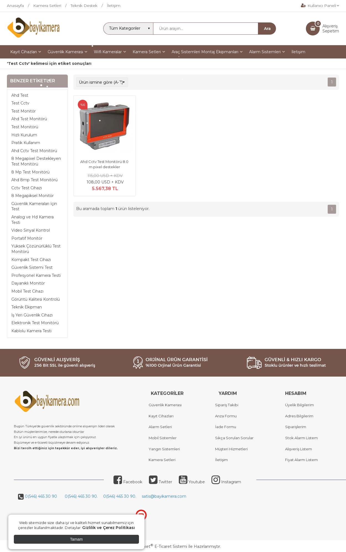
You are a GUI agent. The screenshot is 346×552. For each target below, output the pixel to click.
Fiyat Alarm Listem (301, 460)
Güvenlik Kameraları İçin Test (34, 206)
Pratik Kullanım (25, 142)
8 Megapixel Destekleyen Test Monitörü (36, 161)
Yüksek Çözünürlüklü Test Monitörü (36, 249)
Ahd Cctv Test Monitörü (34, 150)
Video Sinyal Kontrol (30, 230)
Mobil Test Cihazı (27, 291)
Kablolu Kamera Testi (31, 330)
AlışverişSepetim (330, 29)
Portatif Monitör (26, 238)
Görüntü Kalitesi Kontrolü (35, 299)
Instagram (226, 481)
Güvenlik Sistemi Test (32, 267)
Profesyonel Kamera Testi (36, 275)
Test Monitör (23, 111)
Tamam (76, 539)
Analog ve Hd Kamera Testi (32, 219)
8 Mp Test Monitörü (30, 172)
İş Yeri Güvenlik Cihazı (32, 315)
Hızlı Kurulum (24, 134)
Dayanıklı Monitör (28, 283)
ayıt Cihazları (162, 416)
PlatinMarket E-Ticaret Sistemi (156, 546)
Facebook (127, 481)
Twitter (160, 481)
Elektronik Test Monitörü (35, 322)
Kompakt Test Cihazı (31, 259)
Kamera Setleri (162, 460)
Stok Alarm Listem (301, 438)
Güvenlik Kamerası (165, 405)
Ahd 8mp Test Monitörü (34, 179)
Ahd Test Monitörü (29, 118)
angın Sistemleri (165, 449)
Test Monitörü (24, 126)
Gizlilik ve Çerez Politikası (108, 527)
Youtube (192, 481)
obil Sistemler (164, 438)
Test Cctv (20, 103)
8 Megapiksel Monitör (32, 195)
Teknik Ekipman (26, 307)
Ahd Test (19, 95)
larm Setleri (161, 427)
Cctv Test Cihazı (26, 187)
